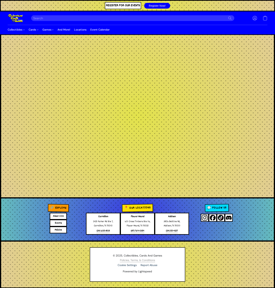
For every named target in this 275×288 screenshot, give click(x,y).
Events (58, 223)
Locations (80, 29)
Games (48, 29)
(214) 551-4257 (172, 231)
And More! (63, 29)
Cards (33, 29)
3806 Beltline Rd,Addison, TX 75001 (172, 224)
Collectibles (16, 29)
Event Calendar (100, 29)
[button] (157, 6)
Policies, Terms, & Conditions (137, 260)
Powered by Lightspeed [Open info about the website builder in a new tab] (137, 271)
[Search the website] (230, 18)
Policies (58, 230)
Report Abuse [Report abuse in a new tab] (149, 265)
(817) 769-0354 (137, 231)
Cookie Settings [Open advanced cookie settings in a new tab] (127, 265)
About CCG (58, 216)
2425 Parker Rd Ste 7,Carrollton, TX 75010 (103, 224)
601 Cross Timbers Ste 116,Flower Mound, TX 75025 (137, 224)
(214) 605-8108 (103, 231)
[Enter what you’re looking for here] (132, 18)
